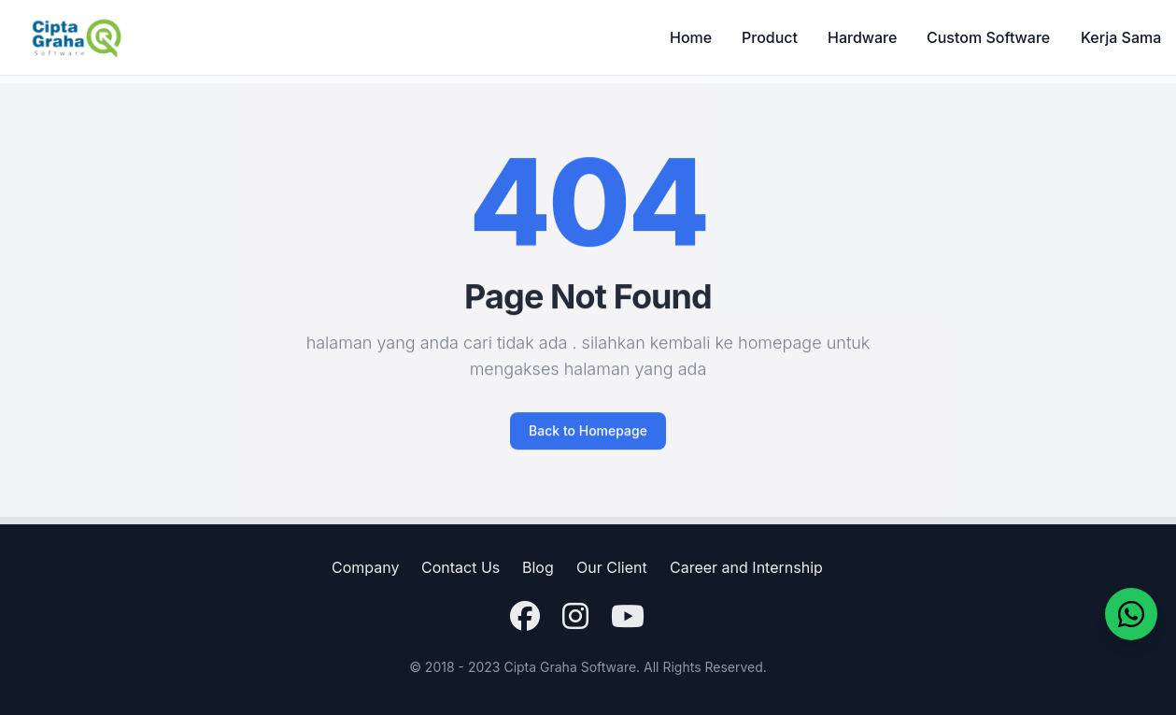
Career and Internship (746, 567)
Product (770, 37)
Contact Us (460, 567)
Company (365, 567)
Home (691, 37)
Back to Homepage (588, 440)
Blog (538, 567)
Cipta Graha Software (569, 667)
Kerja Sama (1121, 37)
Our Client (611, 567)
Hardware (862, 37)
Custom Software (988, 37)
